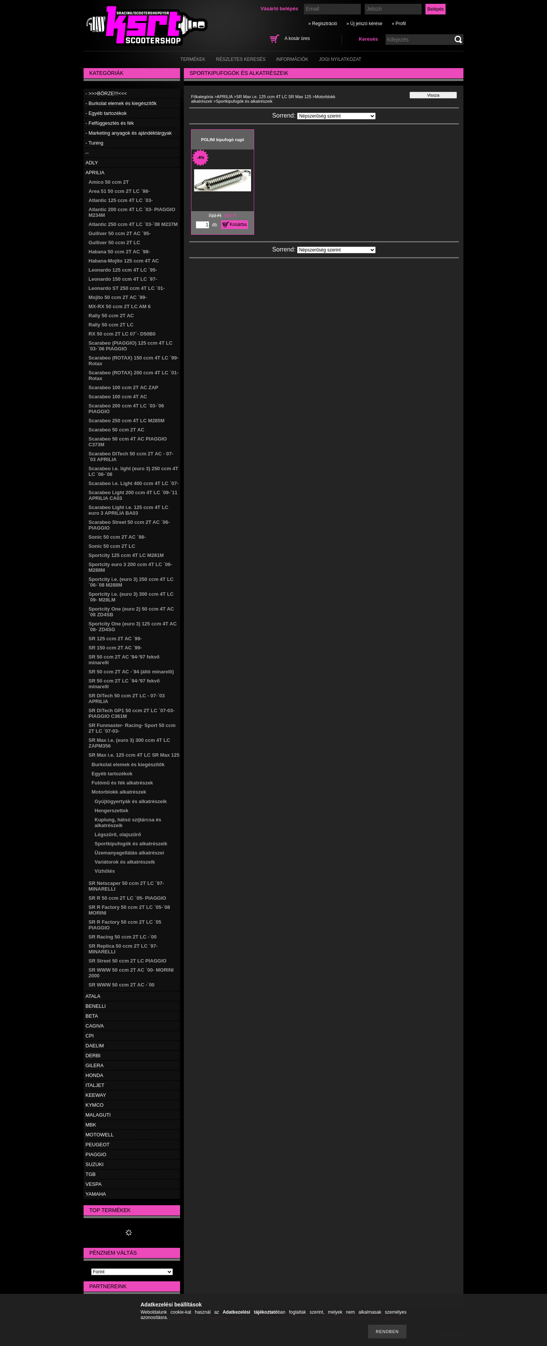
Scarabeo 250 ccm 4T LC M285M (126, 420)
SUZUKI (94, 1164)
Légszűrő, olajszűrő (118, 834)
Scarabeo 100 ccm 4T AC (118, 396)
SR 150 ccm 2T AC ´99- (115, 648)
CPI (89, 1036)
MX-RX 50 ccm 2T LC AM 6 (120, 306)
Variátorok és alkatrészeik (125, 862)
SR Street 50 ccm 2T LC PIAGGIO (127, 961)
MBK (90, 1125)
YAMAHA (95, 1194)
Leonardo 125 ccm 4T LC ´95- (123, 270)
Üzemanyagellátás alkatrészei (129, 853)
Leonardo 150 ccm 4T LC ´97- (123, 279)
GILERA (94, 1065)
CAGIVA (94, 1026)
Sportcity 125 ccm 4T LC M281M (126, 555)
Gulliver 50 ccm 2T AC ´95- (120, 233)
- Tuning (94, 143)
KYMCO (94, 1105)
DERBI (93, 1055)
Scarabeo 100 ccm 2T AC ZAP (123, 387)
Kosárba (238, 224)
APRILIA (94, 172)
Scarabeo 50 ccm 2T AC (116, 430)
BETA (91, 1016)
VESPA (93, 1184)
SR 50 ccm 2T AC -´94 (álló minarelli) (131, 672)
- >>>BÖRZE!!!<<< (106, 93)
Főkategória (202, 96)
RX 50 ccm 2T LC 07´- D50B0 (122, 334)
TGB (90, 1174)
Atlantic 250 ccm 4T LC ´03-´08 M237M (133, 224)
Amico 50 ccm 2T (109, 182)
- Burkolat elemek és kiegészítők (121, 103)
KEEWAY (95, 1095)
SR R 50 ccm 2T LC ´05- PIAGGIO (127, 898)
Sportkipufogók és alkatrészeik (131, 843)
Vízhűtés (105, 871)
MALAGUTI (98, 1115)
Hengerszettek (111, 810)
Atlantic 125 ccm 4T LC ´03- (121, 200)
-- (87, 153)
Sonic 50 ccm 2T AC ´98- (117, 537)
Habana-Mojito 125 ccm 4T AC (124, 261)
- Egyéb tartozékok (105, 113)
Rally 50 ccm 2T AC (111, 315)
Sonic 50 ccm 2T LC (112, 546)
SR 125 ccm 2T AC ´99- (115, 638)
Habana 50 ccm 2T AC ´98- (119, 252)
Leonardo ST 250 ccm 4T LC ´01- (127, 288)
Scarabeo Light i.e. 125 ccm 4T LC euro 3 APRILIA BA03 (128, 510)
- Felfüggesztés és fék (109, 123)
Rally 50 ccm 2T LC (111, 325)
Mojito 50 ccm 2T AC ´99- (118, 297)
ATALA (92, 996)
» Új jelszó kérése (364, 23)
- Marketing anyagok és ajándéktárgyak (128, 133)
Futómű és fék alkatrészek (122, 783)
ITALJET (94, 1085)
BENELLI (95, 1006)
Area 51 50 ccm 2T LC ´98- (119, 191)
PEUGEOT (97, 1144)
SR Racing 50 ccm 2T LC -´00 (123, 937)
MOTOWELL (99, 1135)
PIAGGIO (95, 1154)
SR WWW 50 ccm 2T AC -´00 (122, 985)
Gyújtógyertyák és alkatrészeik (131, 801)
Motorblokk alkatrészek (119, 792)
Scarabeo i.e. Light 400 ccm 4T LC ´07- (134, 483)
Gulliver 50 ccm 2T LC (114, 242)
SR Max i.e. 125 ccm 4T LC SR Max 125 (134, 755)
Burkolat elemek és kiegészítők (128, 764)
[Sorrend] (336, 116)
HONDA (94, 1075)
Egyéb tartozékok (112, 773)
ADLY (91, 162)
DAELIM (94, 1045)
